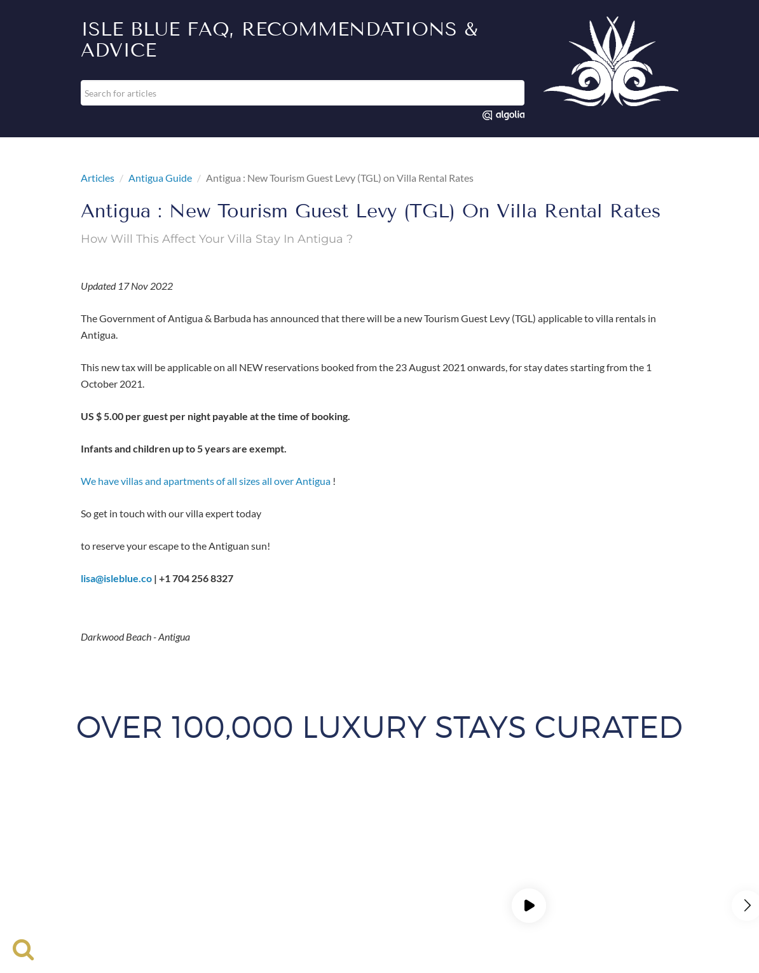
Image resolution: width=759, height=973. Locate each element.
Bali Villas (285, 846)
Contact (475, 827)
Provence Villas (184, 877)
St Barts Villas (437, 877)
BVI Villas (539, 846)
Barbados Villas (355, 846)
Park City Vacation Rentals (81, 877)
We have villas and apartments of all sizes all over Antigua (206, 481)
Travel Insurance (289, 827)
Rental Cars (364, 827)
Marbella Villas (590, 862)
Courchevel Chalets (246, 862)
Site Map (423, 827)
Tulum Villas (588, 877)
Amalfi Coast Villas (134, 846)
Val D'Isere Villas (330, 892)
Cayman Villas (160, 862)
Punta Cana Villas (269, 877)
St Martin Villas (514, 877)
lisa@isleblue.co (116, 578)
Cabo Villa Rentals (614, 846)
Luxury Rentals (117, 827)
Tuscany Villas (250, 892)
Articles (97, 178)
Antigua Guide (160, 178)
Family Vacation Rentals (351, 862)
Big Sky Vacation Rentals (453, 846)
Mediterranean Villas (425, 892)
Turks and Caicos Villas (677, 877)
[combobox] (302, 92)
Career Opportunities (628, 827)
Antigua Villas (219, 846)
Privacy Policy (514, 892)
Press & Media (538, 827)
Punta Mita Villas (357, 877)
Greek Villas (442, 862)
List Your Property (202, 827)
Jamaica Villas (513, 862)
